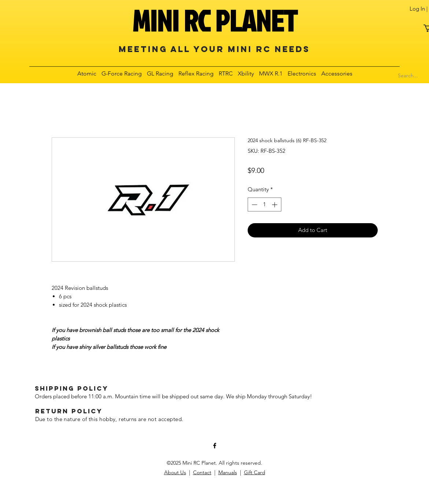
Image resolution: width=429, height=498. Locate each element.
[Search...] (408, 76)
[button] (87, 73)
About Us (175, 472)
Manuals (227, 472)
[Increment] (275, 204)
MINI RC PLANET (214, 20)
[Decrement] (254, 204)
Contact (202, 472)
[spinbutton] (264, 204)
